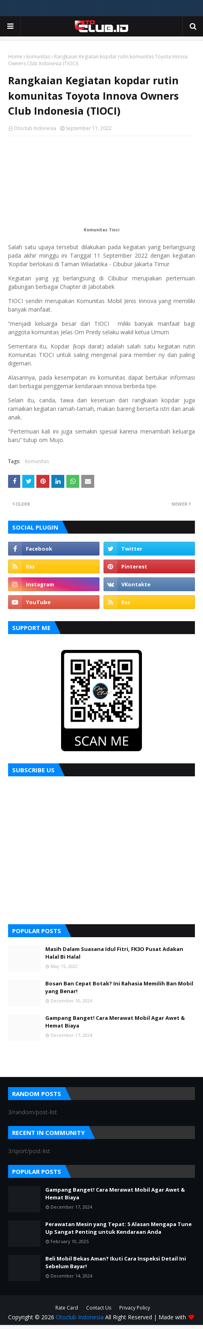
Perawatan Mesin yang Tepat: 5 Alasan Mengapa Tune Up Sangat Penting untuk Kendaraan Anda (118, 1228)
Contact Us (98, 1307)
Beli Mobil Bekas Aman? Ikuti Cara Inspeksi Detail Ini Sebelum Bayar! (115, 1262)
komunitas (38, 56)
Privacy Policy (134, 1307)
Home (15, 56)
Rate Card (66, 1307)
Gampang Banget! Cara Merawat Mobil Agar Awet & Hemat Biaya (115, 1022)
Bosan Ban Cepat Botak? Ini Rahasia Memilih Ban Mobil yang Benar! (119, 987)
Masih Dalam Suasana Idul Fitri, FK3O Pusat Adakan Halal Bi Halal (114, 953)
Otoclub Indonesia (35, 128)
